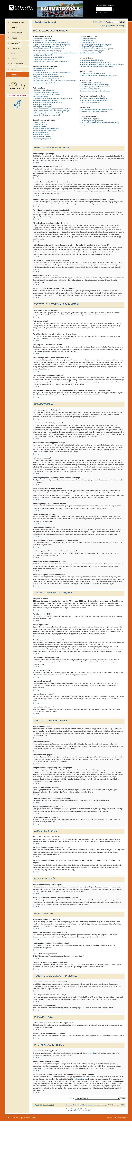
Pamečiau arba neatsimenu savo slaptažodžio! (48, 49)
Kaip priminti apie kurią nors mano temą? (46, 115)
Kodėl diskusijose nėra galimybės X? (92, 121)
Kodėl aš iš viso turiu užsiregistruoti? (45, 40)
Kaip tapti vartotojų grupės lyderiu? (91, 47)
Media (13, 69)
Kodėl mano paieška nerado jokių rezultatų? (94, 85)
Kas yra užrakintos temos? (42, 137)
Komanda (69, 1105)
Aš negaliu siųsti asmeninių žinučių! (91, 60)
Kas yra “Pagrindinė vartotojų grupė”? (92, 51)
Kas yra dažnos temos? (41, 135)
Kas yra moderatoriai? (87, 40)
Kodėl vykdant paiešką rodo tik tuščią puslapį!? (95, 87)
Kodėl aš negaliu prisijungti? (42, 38)
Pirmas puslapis (17, 22)
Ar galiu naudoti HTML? (41, 124)
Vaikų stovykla (17, 64)
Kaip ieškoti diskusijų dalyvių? (89, 89)
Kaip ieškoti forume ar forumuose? (91, 83)
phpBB (76, 1109)
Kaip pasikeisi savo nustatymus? (44, 68)
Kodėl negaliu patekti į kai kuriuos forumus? (47, 102)
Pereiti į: (71, 1098)
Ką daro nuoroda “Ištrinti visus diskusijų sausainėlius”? (51, 61)
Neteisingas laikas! (39, 70)
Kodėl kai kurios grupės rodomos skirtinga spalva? (96, 49)
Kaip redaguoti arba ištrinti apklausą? (45, 100)
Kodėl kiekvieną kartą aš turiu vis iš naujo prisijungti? (50, 42)
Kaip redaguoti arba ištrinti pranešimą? (45, 92)
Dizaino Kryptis (123, 1118)
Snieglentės (16, 43)
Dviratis (14, 38)
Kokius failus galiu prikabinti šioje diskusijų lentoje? (96, 109)
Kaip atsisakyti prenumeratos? (90, 102)
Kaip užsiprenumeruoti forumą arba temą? (93, 100)
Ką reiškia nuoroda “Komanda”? (90, 53)
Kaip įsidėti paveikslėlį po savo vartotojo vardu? (48, 77)
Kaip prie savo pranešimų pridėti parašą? (46, 94)
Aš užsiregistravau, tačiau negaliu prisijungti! (47, 51)
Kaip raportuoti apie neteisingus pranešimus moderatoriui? (52, 109)
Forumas (14, 74)
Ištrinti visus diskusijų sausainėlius (84, 1105)
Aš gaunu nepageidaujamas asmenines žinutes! (95, 62)
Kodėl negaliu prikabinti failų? (42, 105)
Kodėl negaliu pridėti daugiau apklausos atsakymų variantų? (53, 98)
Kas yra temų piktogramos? (42, 139)
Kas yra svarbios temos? (41, 132)
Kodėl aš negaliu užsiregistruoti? (43, 59)
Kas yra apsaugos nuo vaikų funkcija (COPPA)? (48, 57)
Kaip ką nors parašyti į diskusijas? (44, 90)
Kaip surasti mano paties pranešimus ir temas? (95, 91)
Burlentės (15, 27)
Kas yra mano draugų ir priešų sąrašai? (93, 73)
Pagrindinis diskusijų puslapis (46, 22)
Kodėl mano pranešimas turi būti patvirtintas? (48, 113)
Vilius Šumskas (74, 1110)
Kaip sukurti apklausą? (40, 96)
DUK (103, 26)
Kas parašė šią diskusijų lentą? (90, 118)
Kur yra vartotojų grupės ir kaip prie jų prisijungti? (96, 45)
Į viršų (37, 163)
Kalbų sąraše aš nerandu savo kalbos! (45, 75)
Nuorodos (15, 59)
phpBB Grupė (93, 1053)
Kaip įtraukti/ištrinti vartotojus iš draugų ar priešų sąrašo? (98, 75)
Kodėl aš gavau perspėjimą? (42, 107)
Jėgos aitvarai (16, 33)
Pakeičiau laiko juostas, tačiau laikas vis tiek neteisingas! (51, 72)
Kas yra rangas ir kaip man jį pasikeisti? (46, 79)
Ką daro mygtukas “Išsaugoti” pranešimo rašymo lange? (51, 111)
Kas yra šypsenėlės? (40, 126)
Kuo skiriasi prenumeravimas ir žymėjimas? (94, 98)
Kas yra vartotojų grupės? (88, 42)
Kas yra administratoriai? (88, 38)
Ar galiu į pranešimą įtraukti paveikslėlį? (46, 128)
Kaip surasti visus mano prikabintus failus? (94, 111)
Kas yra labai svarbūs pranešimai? (44, 130)
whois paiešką (79, 1079)
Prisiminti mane (101, 12)
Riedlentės (15, 48)
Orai (13, 53)
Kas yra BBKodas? (39, 122)
